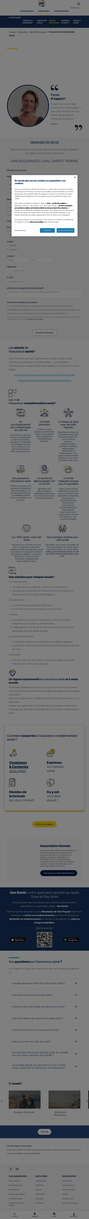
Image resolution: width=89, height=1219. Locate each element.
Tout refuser (47, 230)
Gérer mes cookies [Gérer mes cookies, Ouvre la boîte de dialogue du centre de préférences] (20, 230)
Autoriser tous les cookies (65, 230)
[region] (44, 206)
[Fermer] (75, 177)
